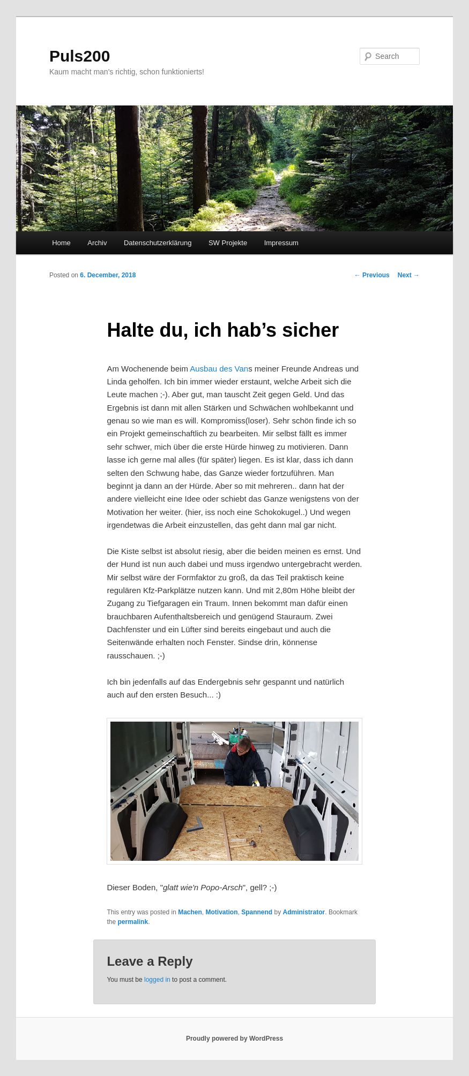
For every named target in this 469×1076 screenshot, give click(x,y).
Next (409, 275)
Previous (372, 275)
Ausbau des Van (219, 368)
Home (61, 243)
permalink (132, 922)
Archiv (97, 243)
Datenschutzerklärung (157, 243)
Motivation (222, 912)
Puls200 (79, 56)
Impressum (281, 243)
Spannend (256, 912)
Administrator (304, 912)
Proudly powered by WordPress (234, 1038)
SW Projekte (228, 243)
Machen (190, 912)
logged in (157, 979)
